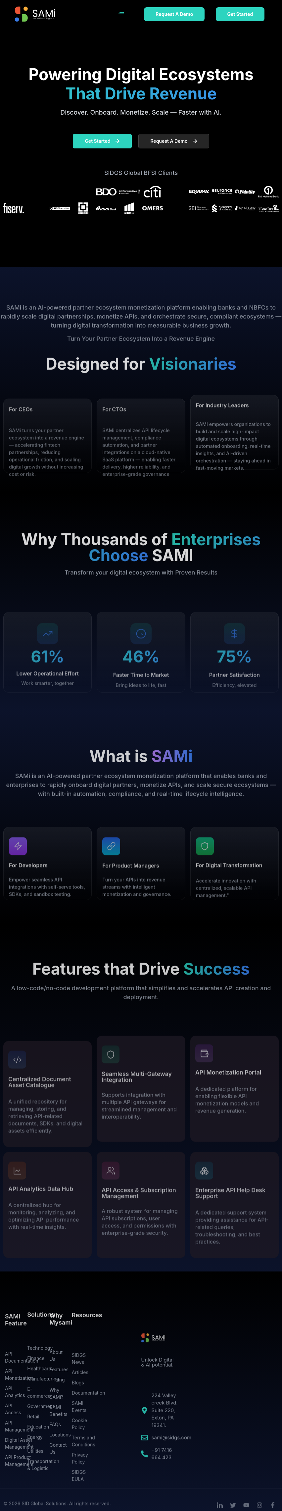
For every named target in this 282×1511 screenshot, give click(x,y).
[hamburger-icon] (121, 14)
